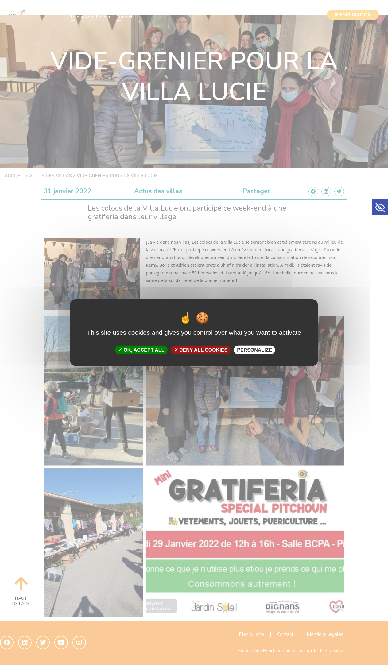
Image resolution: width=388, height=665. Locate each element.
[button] (380, 207)
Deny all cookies (201, 350)
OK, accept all (141, 350)
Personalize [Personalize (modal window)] (254, 350)
